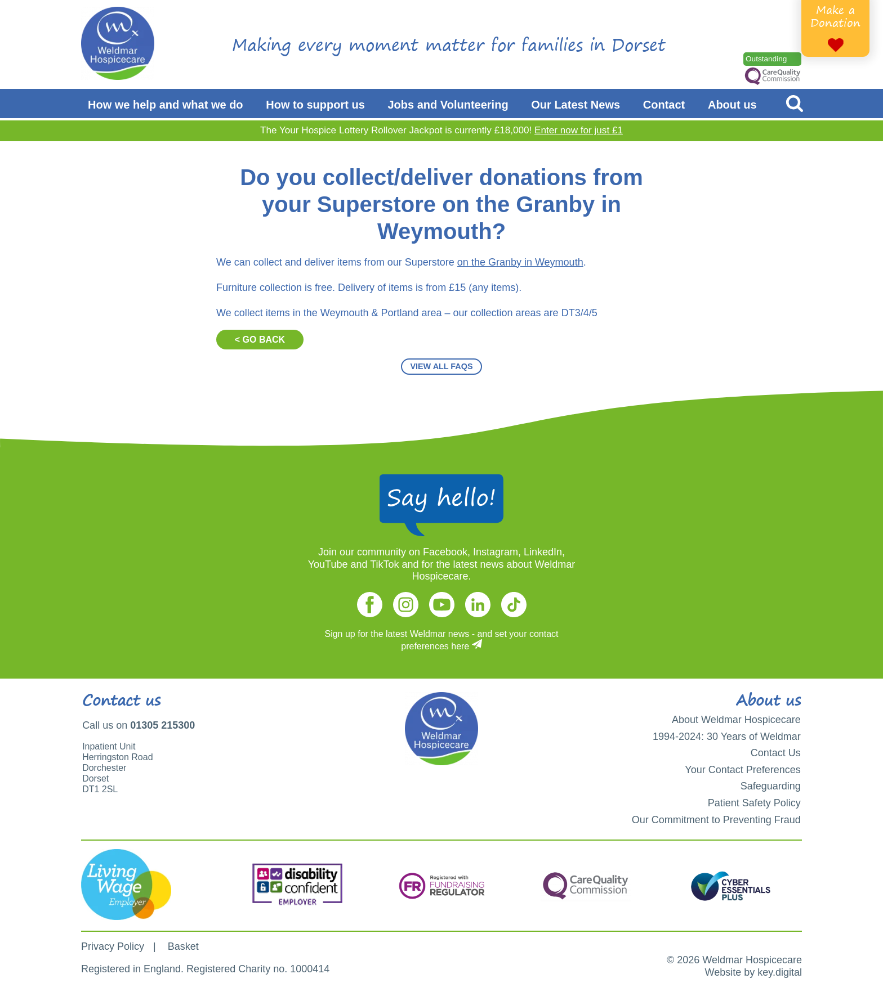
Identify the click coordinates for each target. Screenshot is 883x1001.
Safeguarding (771, 786)
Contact (664, 104)
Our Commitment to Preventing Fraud (716, 819)
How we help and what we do (165, 104)
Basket (183, 946)
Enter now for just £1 (578, 130)
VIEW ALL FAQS (441, 366)
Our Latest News (575, 104)
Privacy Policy (112, 946)
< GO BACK (260, 339)
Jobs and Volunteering (448, 104)
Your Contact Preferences (742, 769)
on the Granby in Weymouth (520, 262)
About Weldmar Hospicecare (736, 719)
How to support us (315, 104)
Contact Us (776, 752)
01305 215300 (162, 725)
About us (732, 104)
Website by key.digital (753, 972)
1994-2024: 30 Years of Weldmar (727, 736)
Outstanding (766, 59)
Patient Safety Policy (754, 803)
